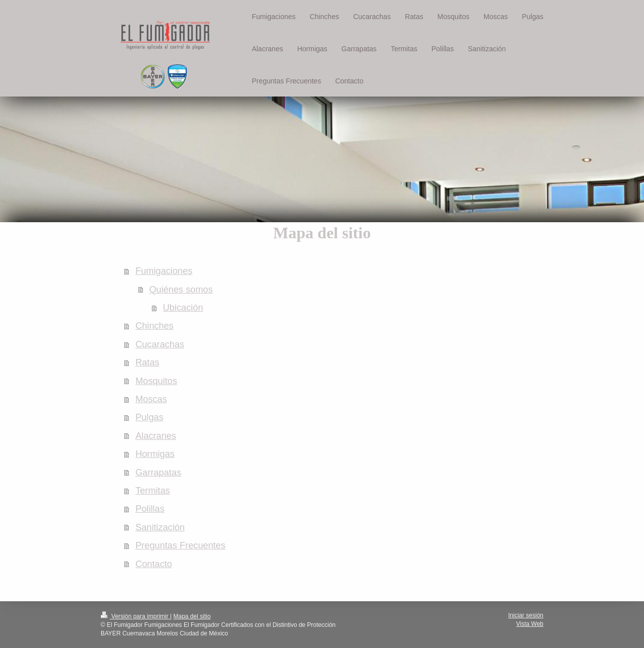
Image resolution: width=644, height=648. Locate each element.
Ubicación (183, 308)
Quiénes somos (180, 290)
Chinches (154, 326)
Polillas (150, 509)
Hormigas (155, 454)
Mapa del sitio (192, 616)
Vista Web (529, 623)
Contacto (153, 564)
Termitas (152, 491)
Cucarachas (159, 344)
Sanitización (160, 527)
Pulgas (149, 417)
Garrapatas (158, 473)
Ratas (147, 362)
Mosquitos (156, 381)
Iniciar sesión (525, 615)
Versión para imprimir (135, 616)
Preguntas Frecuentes (180, 545)
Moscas (151, 399)
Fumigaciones (163, 271)
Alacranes (155, 436)
